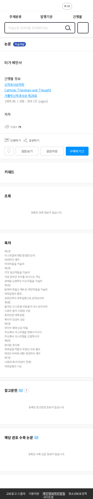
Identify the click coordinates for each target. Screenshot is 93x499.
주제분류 (15, 16)
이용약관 (34, 493)
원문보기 (27, 151)
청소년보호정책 (77, 493)
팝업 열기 (26, 390)
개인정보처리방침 (53, 493)
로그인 (67, 6)
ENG (86, 8)
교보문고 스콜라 (15, 493)
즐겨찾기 (82, 32)
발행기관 (46, 16)
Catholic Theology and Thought (27, 90)
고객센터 (76, 8)
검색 (67, 31)
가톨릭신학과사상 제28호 (20, 95)
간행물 (77, 16)
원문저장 (52, 151)
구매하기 (75, 151)
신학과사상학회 (14, 84)
